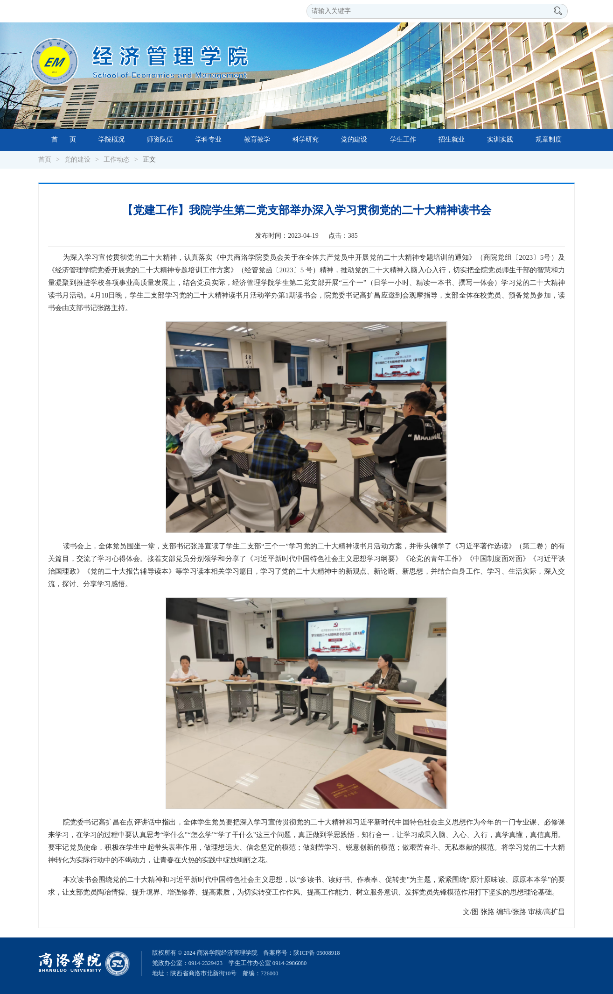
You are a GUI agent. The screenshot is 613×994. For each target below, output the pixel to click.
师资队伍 (160, 139)
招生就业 (452, 139)
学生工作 (403, 139)
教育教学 (257, 139)
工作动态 (117, 159)
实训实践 (500, 139)
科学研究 (306, 139)
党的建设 (354, 139)
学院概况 (111, 139)
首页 (44, 159)
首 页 (63, 139)
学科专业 (208, 139)
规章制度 (549, 139)
